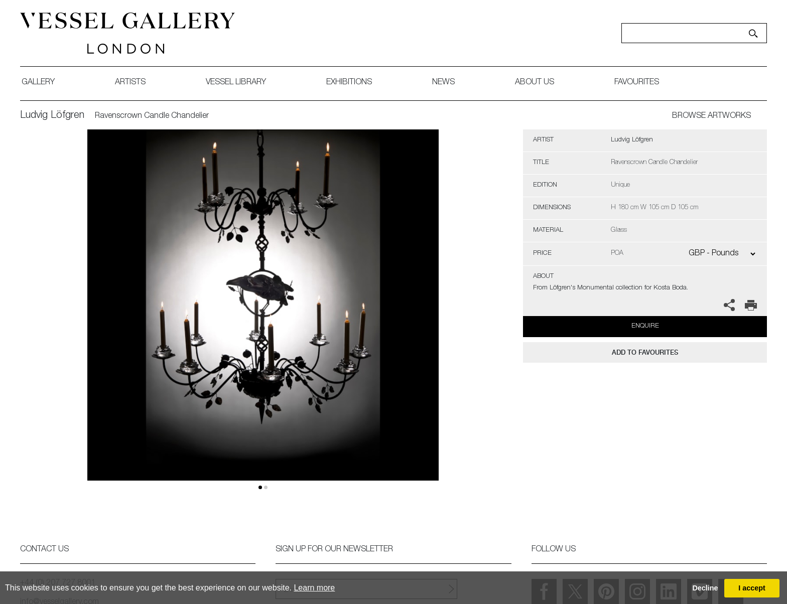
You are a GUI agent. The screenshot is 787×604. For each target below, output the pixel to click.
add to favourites (645, 352)
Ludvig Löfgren (52, 116)
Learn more (314, 587)
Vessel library (236, 83)
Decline (705, 588)
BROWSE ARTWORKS (711, 116)
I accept (751, 588)
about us (534, 83)
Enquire (645, 326)
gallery (38, 83)
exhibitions (349, 83)
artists (130, 83)
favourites (636, 83)
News (443, 83)
